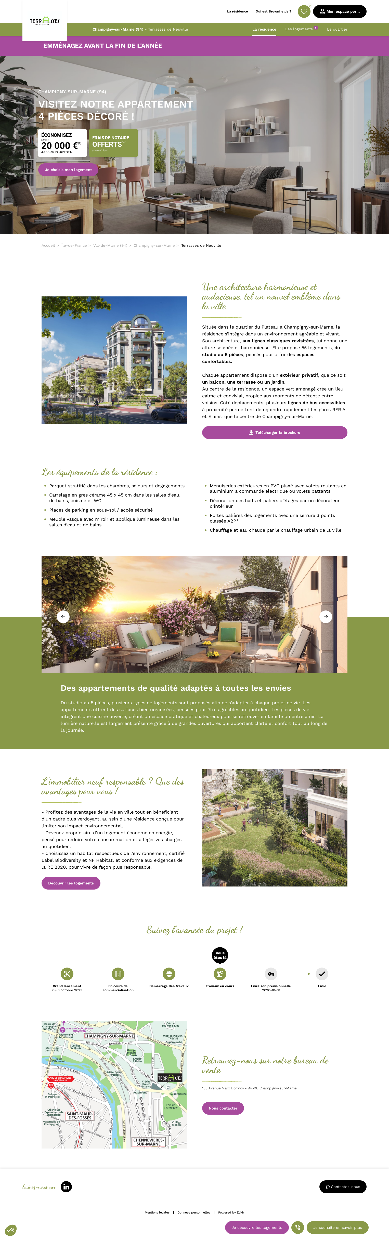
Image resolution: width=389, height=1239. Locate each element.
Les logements (301, 28)
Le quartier (337, 29)
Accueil (48, 245)
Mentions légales (157, 1212)
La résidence (264, 29)
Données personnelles (193, 1212)
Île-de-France (74, 245)
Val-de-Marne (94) (110, 245)
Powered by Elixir (231, 1212)
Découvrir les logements (71, 883)
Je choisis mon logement (68, 169)
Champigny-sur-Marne (154, 245)
